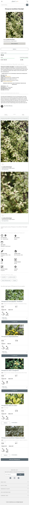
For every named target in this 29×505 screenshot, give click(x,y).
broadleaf (4, 277)
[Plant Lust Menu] (2, 1)
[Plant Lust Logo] (15, 1)
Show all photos (14, 43)
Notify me (14, 49)
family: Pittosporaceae (6, 280)
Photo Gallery (6, 114)
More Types (23, 114)
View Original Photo (5, 169)
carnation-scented (6, 81)
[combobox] (14, 318)
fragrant (10, 81)
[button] (25, 4)
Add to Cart (14, 321)
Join (20, 474)
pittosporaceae (8, 76)
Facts (14, 114)
